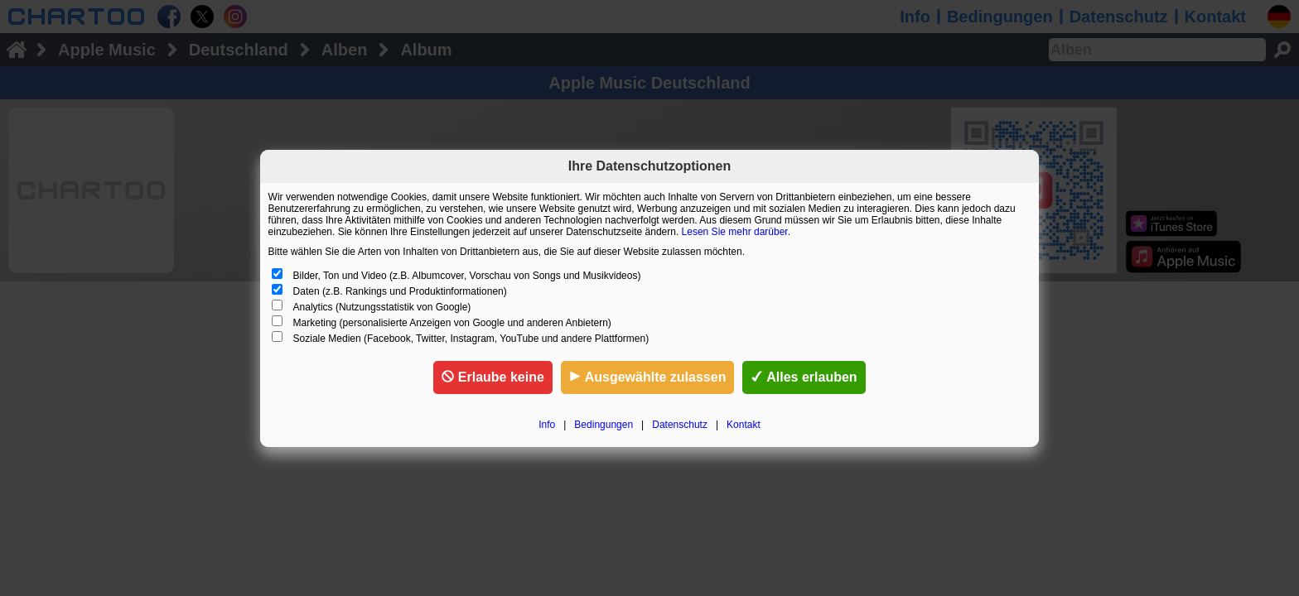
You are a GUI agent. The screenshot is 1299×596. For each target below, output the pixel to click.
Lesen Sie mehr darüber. (736, 232)
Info (546, 424)
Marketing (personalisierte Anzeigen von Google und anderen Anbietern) (452, 323)
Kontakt (744, 424)
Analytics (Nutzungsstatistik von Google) (382, 307)
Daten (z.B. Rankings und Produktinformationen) (400, 291)
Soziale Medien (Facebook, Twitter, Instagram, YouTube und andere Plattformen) (471, 338)
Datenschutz (679, 424)
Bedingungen (603, 424)
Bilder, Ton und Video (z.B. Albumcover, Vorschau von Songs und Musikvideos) (467, 275)
